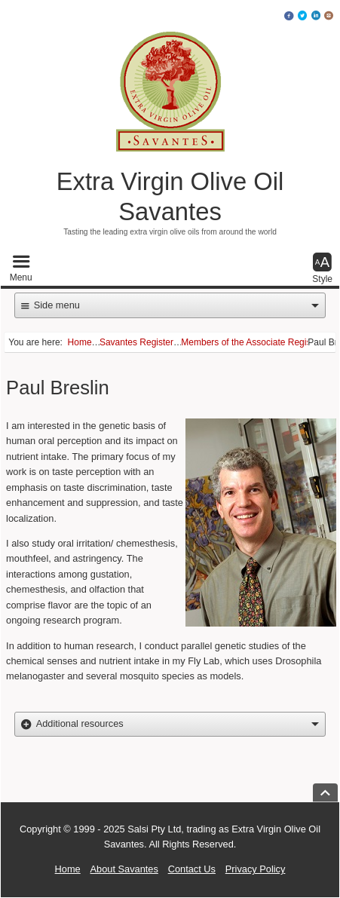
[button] (20, 269)
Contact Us (192, 870)
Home (68, 870)
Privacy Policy (255, 870)
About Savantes (124, 870)
